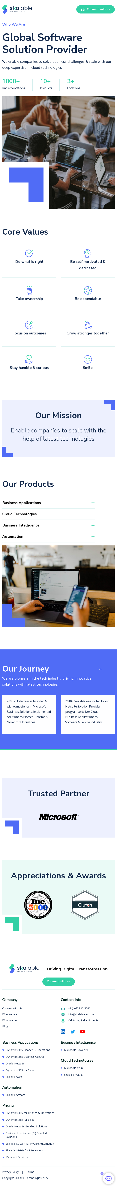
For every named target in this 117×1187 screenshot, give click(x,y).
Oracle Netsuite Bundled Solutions (26, 1126)
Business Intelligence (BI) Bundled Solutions (26, 1135)
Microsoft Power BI (76, 1050)
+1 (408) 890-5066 (75, 1008)
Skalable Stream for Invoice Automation (30, 1143)
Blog (5, 1026)
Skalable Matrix (73, 1074)
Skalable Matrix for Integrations (25, 1150)
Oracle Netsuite (15, 1063)
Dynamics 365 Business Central (25, 1056)
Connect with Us (12, 1008)
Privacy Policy (11, 1172)
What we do (9, 1020)
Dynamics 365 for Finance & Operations (30, 1113)
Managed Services (17, 1157)
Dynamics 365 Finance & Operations (28, 1050)
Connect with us (58, 981)
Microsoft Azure (74, 1068)
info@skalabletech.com (78, 1014)
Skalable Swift (14, 1077)
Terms (30, 1172)
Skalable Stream (15, 1095)
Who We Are (9, 1014)
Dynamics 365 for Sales (20, 1070)
